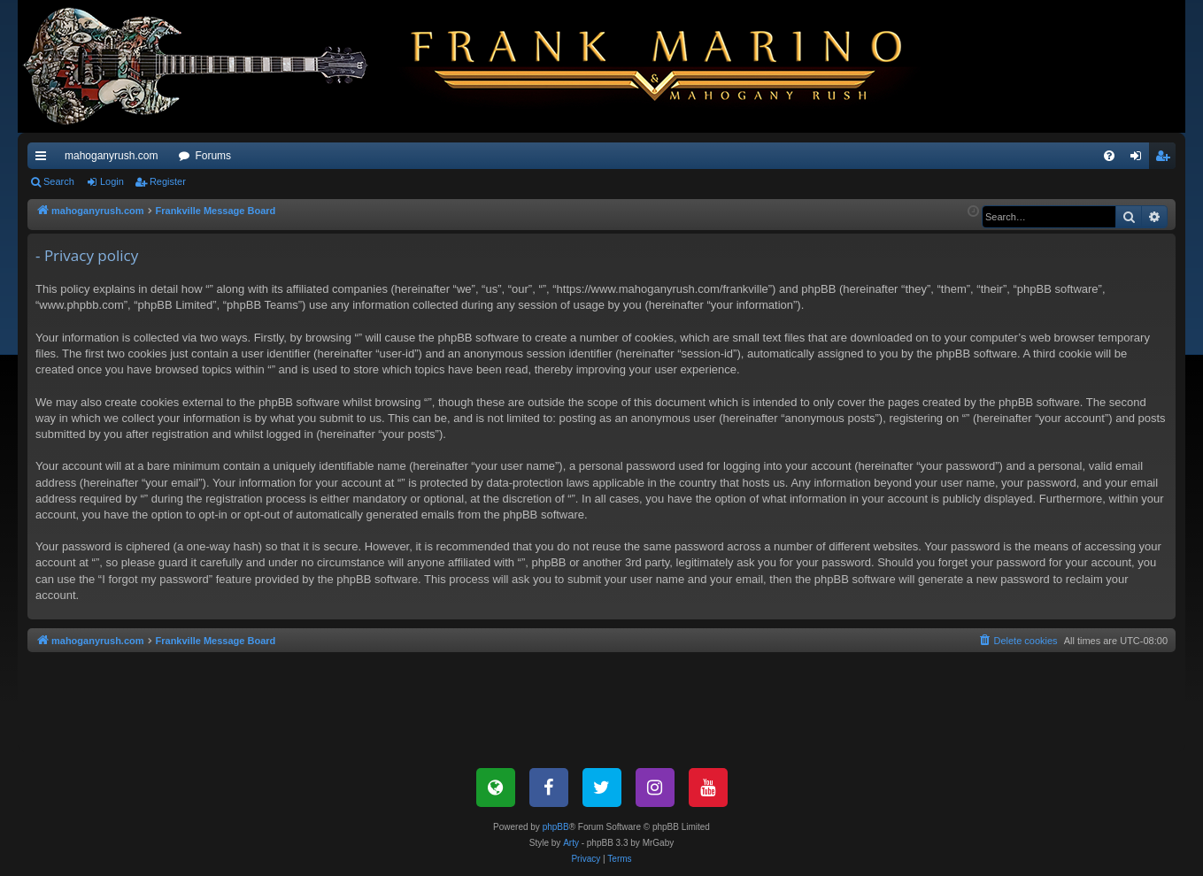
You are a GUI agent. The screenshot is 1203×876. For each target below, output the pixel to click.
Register (168, 181)
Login (112, 181)
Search (58, 181)
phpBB (556, 827)
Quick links (44, 159)
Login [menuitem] (1139, 159)
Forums (213, 156)
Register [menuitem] (1166, 159)
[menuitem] (1109, 155)
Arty (571, 843)
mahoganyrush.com (111, 156)
